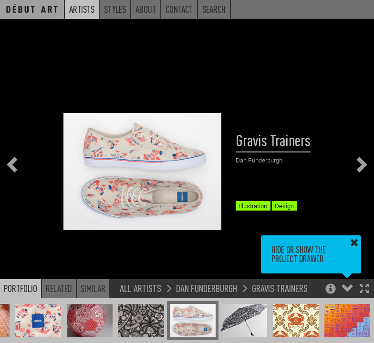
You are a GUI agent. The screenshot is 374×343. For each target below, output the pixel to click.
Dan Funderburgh (206, 288)
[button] (364, 289)
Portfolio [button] (20, 288)
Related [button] (59, 288)
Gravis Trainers (280, 288)
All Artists (140, 288)
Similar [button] (93, 288)
